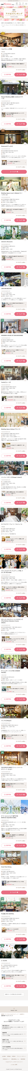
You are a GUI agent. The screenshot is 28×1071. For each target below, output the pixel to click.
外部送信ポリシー (6, 1059)
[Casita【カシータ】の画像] (14, 373)
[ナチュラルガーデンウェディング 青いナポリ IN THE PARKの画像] (14, 562)
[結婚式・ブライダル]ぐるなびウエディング (9, 1014)
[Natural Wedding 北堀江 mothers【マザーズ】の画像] (14, 88)
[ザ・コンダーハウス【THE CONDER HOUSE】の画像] (14, 662)
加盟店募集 (23, 1059)
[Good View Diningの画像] (14, 858)
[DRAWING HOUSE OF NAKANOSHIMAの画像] (14, 326)
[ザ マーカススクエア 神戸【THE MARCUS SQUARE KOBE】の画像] (14, 807)
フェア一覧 (21, 74)
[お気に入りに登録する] (25, 46)
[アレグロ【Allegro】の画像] (14, 711)
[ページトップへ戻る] (14, 1009)
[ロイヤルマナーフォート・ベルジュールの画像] (14, 515)
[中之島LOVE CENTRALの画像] (14, 905)
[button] (14, 1027)
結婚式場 (22, 1014)
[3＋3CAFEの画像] (14, 951)
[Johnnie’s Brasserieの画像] (14, 232)
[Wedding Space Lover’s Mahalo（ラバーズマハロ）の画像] (14, 184)
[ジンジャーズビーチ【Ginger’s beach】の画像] (14, 468)
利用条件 (14, 1056)
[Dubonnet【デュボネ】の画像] (14, 137)
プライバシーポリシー (21, 1056)
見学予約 (7, 74)
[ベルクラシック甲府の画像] (14, 40)
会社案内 (4, 1056)
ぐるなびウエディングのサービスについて (13, 1061)
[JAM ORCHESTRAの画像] (14, 279)
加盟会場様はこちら (15, 1059)
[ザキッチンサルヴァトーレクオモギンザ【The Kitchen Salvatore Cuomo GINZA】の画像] (14, 610)
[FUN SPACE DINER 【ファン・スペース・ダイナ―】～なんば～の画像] (14, 758)
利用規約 (9, 1056)
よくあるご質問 (14, 1064)
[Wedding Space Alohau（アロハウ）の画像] (14, 420)
